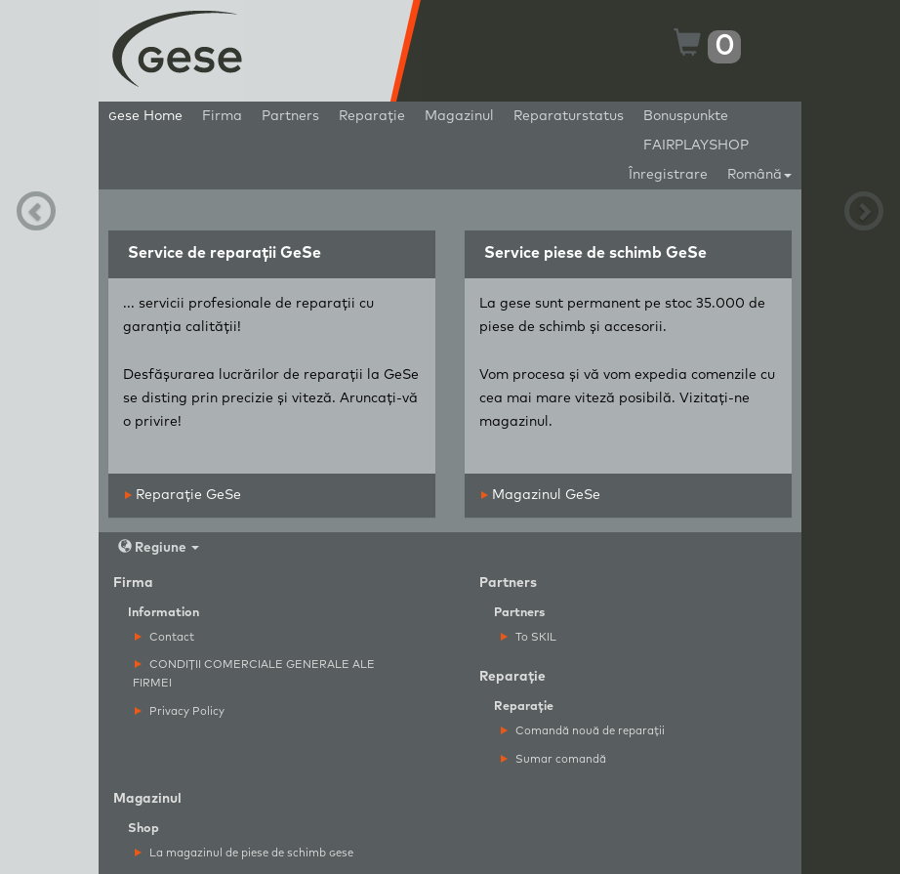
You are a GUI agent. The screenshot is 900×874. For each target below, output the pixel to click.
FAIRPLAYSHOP (696, 145)
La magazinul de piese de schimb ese (244, 853)
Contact (164, 637)
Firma (222, 116)
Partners (290, 116)
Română (759, 175)
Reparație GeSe (183, 495)
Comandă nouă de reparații (583, 731)
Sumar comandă (553, 759)
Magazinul (459, 116)
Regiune (158, 547)
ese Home (145, 116)
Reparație (372, 116)
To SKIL (528, 637)
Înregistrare (668, 175)
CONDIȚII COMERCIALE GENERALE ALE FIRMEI (254, 673)
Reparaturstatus (568, 116)
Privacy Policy (180, 711)
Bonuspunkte (685, 116)
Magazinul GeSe (540, 495)
